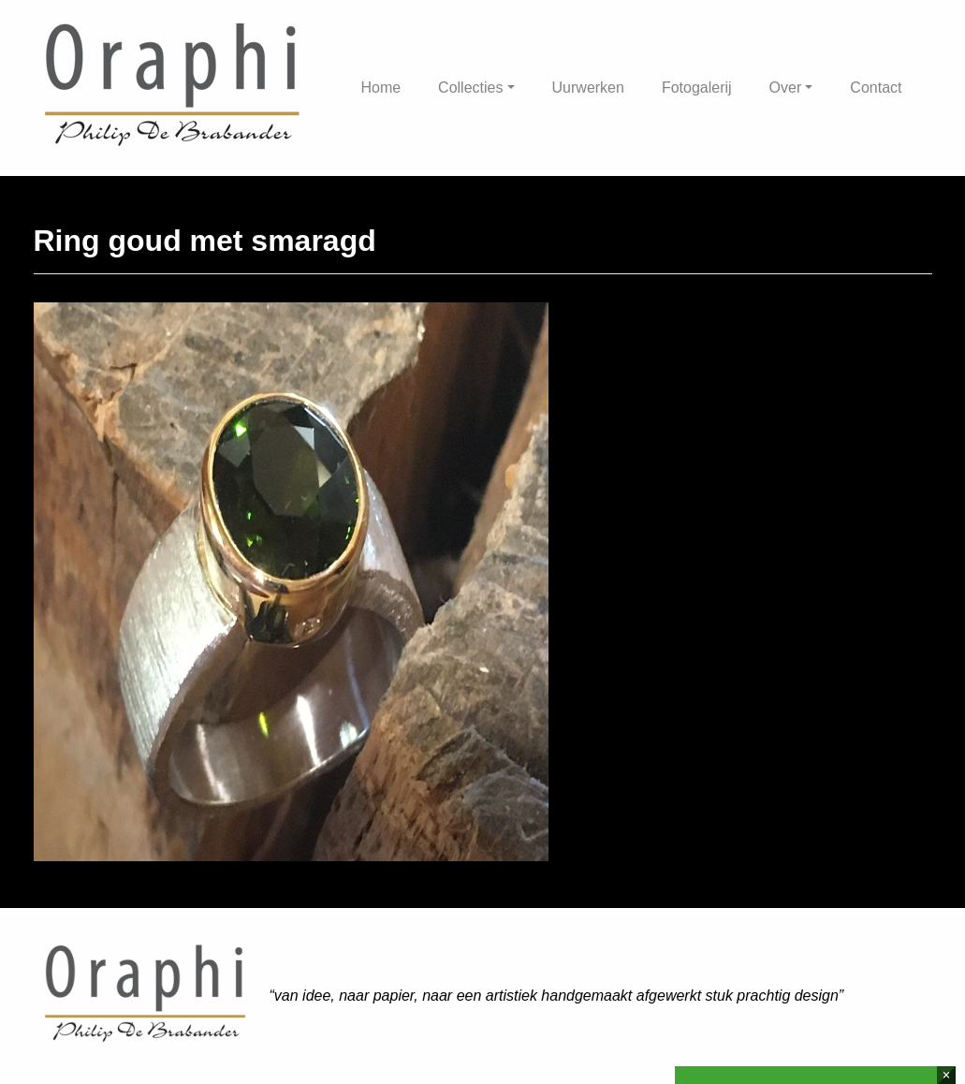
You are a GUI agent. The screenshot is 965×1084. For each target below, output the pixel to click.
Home (380, 87)
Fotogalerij (697, 87)
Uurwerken (588, 87)
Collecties (470, 87)
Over (785, 87)
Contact (875, 87)
